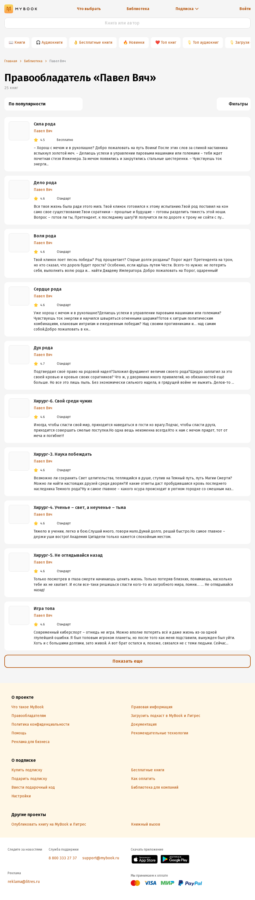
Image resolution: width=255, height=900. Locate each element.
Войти (245, 9)
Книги (19, 42)
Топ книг (168, 42)
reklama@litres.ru (24, 881)
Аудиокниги (52, 42)
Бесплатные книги (95, 42)
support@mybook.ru (100, 858)
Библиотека (138, 9)
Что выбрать (89, 9)
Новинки (136, 42)
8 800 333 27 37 (63, 858)
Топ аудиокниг (206, 42)
